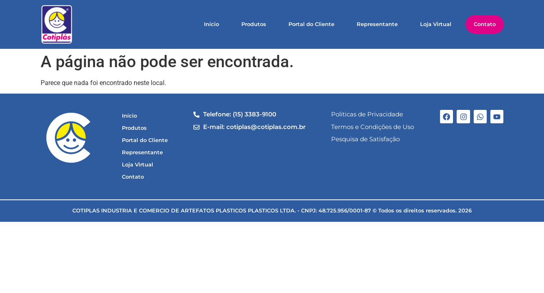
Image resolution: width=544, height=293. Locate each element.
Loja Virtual (435, 24)
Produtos (253, 24)
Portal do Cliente (311, 24)
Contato (485, 24)
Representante (377, 24)
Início (211, 24)
